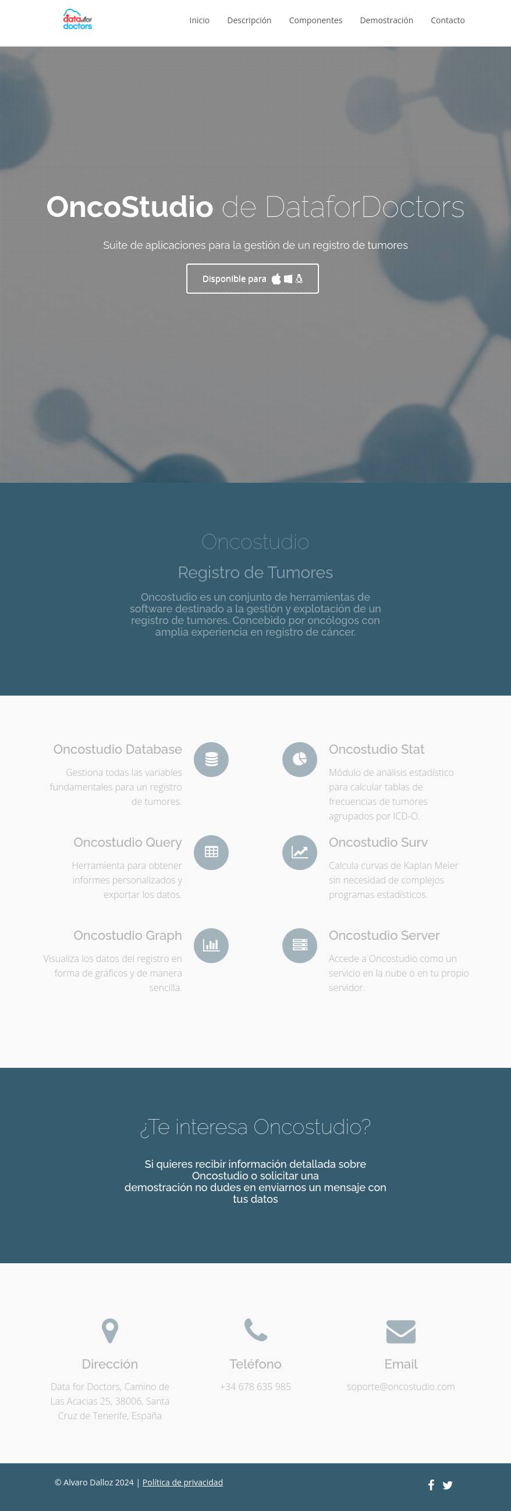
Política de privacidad (183, 1482)
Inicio (200, 20)
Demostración (386, 20)
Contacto (448, 20)
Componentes (316, 20)
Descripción (249, 20)
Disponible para (253, 278)
